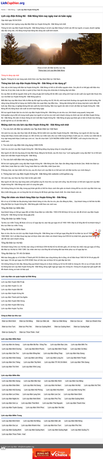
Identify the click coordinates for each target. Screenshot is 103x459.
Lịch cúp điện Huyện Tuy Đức (12, 308)
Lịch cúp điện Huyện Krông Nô (12, 293)
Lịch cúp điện (12, 447)
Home (3, 10)
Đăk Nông (11, 10)
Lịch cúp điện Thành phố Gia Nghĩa (14, 297)
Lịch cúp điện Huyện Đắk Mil (12, 290)
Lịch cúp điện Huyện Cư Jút (11, 286)
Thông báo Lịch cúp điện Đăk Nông (51, 70)
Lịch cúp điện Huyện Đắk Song (12, 305)
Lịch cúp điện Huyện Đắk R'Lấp (12, 282)
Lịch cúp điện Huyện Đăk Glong (13, 301)
